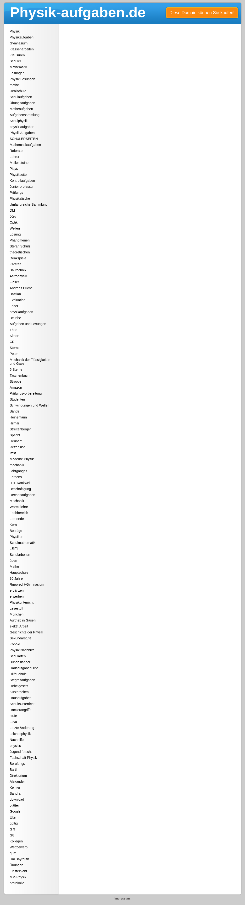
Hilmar (14, 423)
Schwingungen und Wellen (30, 405)
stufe (13, 716)
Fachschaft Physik (23, 758)
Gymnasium (19, 43)
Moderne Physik (22, 459)
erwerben (17, 596)
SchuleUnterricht (22, 704)
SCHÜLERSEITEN (24, 139)
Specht (15, 435)
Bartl (13, 769)
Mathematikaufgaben (25, 145)
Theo (13, 330)
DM (12, 210)
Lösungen (17, 73)
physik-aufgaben (22, 127)
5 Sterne (16, 369)
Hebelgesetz (19, 686)
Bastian (15, 294)
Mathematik (18, 67)
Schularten (18, 656)
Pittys (14, 169)
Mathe (14, 566)
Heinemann (18, 417)
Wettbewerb (19, 847)
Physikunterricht (22, 602)
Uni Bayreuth (19, 859)
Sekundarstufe (20, 638)
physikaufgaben (21, 312)
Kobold (15, 644)
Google (15, 811)
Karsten (15, 264)
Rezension (18, 447)
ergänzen (17, 590)
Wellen (15, 228)
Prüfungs (16, 192)
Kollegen (16, 841)
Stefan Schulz (20, 246)
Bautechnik (18, 270)
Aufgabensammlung (25, 115)
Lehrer (14, 157)
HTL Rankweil (20, 483)
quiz (13, 853)
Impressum (122, 898)
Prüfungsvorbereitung (26, 393)
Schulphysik (19, 121)
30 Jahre (16, 578)
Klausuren (17, 55)
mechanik (17, 465)
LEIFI (14, 549)
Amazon (16, 387)
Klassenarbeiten (22, 49)
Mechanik (17, 501)
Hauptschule (19, 572)
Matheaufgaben (21, 109)
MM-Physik (18, 877)
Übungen (16, 865)
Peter (14, 354)
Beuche (15, 318)
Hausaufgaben (21, 698)
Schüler (15, 61)
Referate (16, 151)
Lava (13, 722)
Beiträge (16, 531)
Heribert (16, 441)
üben (13, 560)
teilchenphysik (20, 734)
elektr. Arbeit (19, 626)
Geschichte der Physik (26, 632)
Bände (14, 411)
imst (13, 453)
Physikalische (20, 198)
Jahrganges (18, 471)
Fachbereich (19, 513)
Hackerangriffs (20, 710)
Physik (15, 31)
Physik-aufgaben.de (78, 12)
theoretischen (20, 252)
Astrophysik (18, 276)
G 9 (12, 829)
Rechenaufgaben (22, 495)
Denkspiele (18, 258)
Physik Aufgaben (22, 133)
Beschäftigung (20, 489)
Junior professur (22, 186)
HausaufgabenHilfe (24, 668)
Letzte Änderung (22, 728)
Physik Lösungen (22, 79)
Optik (14, 222)
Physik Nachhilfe (22, 650)
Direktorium (18, 775)
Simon (14, 336)
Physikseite (18, 175)
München (17, 614)
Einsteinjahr (18, 871)
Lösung (15, 234)
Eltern (14, 817)
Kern (13, 525)
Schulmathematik (22, 543)
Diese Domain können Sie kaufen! (201, 12)
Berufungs (17, 764)
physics (15, 746)
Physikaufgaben (22, 37)
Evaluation (17, 300)
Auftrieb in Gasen (23, 620)
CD (12, 342)
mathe (14, 85)
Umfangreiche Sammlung (29, 204)
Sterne (15, 348)
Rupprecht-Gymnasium (27, 584)
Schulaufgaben (21, 97)
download (17, 799)
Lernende (17, 519)
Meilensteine (19, 163)
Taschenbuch (20, 375)
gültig (14, 823)
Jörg (13, 216)
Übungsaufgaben (22, 103)
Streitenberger (20, 429)
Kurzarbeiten (19, 692)
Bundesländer (20, 662)
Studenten (17, 399)
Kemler (15, 787)
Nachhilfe (17, 740)
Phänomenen (20, 240)
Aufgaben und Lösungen (28, 324)
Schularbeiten (20, 555)
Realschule (18, 91)
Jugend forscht (21, 752)
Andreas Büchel (21, 288)
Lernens (16, 477)
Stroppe (16, 381)
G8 (12, 835)
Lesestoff (16, 608)
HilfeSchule (18, 674)
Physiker (16, 537)
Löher (14, 306)
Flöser (14, 282)
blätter (14, 805)
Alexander (17, 781)
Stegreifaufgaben (22, 680)
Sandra (15, 793)
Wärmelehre (19, 507)
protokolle (17, 883)
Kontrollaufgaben (22, 180)
